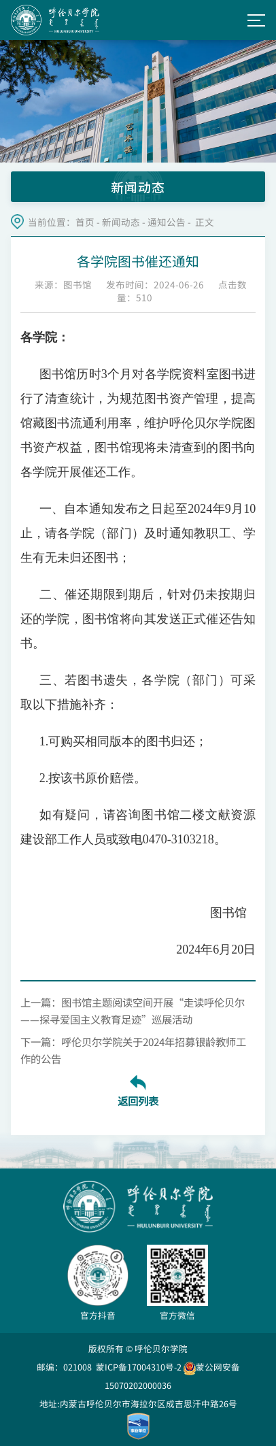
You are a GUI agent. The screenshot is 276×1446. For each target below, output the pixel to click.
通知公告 (167, 222)
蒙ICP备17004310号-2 (139, 1366)
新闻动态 (121, 222)
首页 (84, 222)
